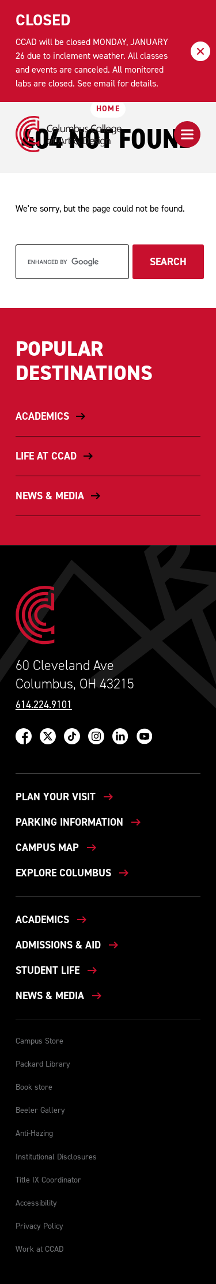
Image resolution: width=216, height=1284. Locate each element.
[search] (72, 261)
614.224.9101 (44, 705)
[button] (187, 134)
